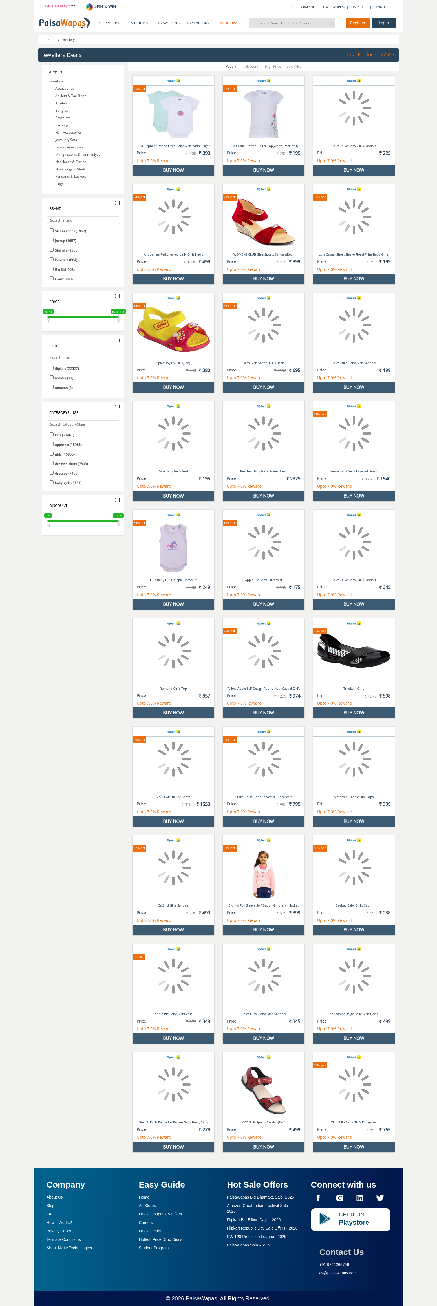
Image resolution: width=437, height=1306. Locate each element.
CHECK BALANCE (304, 7)
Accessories (64, 88)
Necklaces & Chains (70, 161)
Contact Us (341, 1252)
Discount (251, 66)
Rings (59, 183)
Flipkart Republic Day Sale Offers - (262, 1228)
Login (384, 22)
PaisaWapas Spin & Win (248, 1245)
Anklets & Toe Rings (70, 95)
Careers (146, 1222)
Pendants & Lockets (70, 176)
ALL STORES (139, 23)
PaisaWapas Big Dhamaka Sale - (260, 1197)
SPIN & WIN (100, 6)
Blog (50, 1205)
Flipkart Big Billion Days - (254, 1219)
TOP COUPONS (198, 23)
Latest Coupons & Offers (160, 1214)
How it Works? (59, 1222)
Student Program (154, 1248)
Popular (232, 66)
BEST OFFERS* (227, 23)
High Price (273, 66)
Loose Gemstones (69, 147)
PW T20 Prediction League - (256, 1236)
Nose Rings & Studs (70, 169)
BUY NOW (173, 170)
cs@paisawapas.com (338, 1273)
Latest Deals (150, 1231)
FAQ (50, 1214)
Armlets (61, 103)
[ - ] (117, 202)
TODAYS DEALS (169, 23)
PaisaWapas (201, 1298)
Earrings (62, 125)
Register (358, 22)
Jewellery (57, 81)
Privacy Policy (59, 1231)
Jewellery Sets (66, 139)
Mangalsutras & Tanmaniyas (77, 154)
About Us (55, 1197)
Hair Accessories (68, 132)
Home (144, 1197)
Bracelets (62, 117)
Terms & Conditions (64, 1239)
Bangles (61, 110)
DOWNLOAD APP (385, 7)
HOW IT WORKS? (333, 7)
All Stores (147, 1205)
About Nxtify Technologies (69, 1248)
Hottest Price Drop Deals (160, 1239)
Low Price (294, 66)
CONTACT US (358, 7)
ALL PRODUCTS (110, 23)
